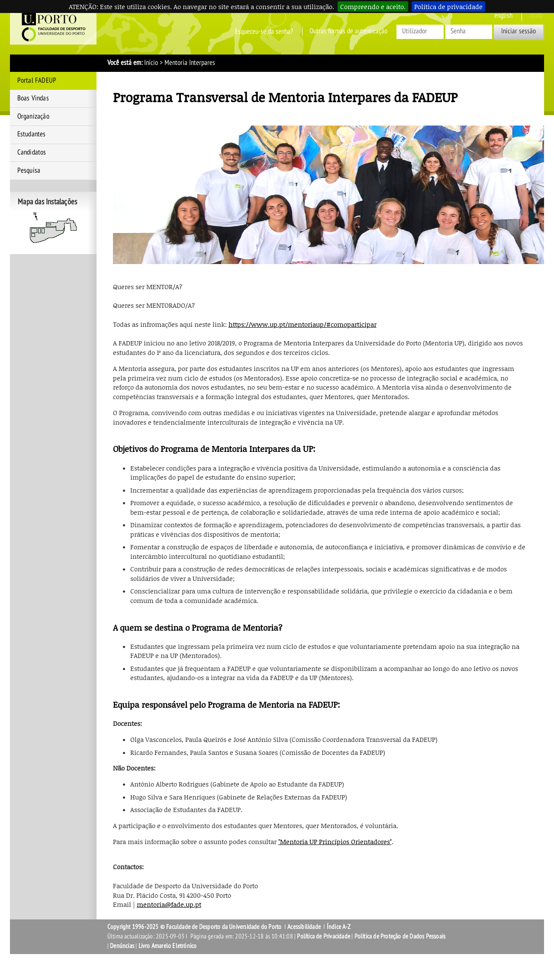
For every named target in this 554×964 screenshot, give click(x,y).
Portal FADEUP (37, 80)
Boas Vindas (33, 98)
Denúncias (122, 946)
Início (151, 62)
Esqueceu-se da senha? (264, 31)
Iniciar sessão (518, 31)
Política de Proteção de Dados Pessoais (400, 936)
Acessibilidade (304, 927)
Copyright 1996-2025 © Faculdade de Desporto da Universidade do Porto (194, 927)
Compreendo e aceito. (373, 6)
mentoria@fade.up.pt (169, 904)
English (503, 15)
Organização (33, 116)
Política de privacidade (448, 6)
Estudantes (31, 134)
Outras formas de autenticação (348, 31)
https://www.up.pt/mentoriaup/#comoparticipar (303, 324)
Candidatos (31, 152)
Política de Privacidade (323, 936)
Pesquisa (29, 170)
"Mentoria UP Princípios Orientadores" (335, 841)
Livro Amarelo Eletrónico (167, 946)
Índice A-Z (339, 927)
